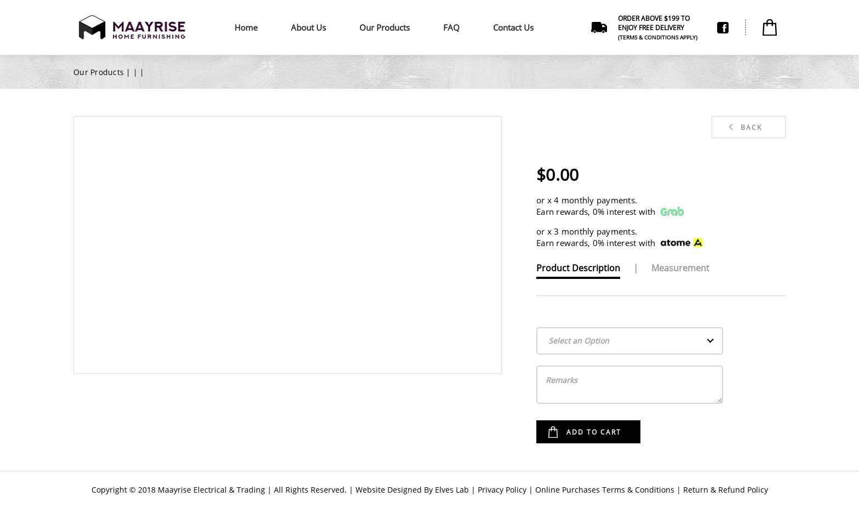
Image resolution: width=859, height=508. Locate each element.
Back (751, 127)
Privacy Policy (502, 489)
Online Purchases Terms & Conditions (604, 489)
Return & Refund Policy (725, 489)
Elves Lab (452, 489)
